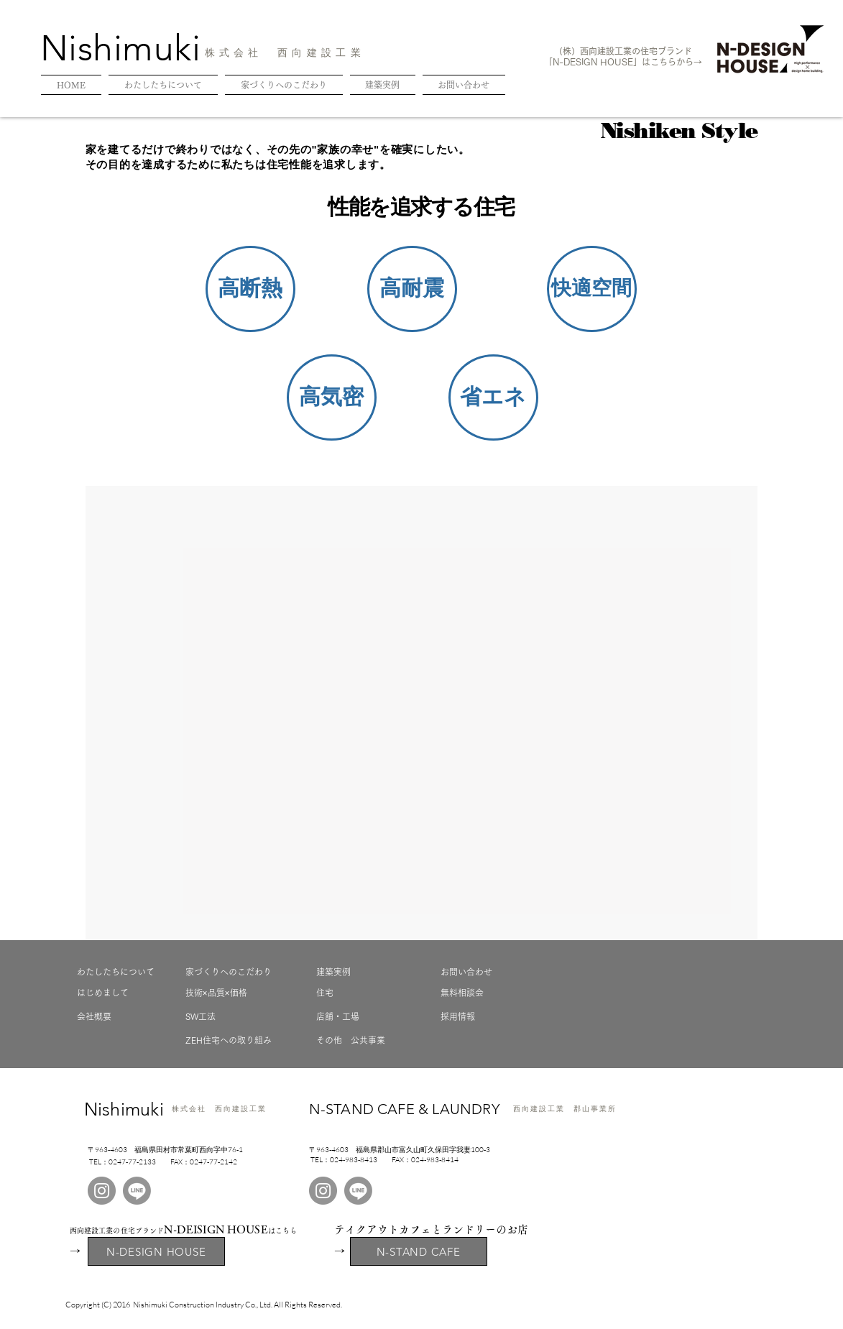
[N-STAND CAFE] (418, 1251)
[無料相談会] (492, 992)
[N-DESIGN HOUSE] (156, 1251)
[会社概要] (128, 1016)
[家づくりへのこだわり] (236, 971)
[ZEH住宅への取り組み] (236, 1040)
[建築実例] (367, 971)
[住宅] (367, 992)
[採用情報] (492, 1016)
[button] (250, 289)
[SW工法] (236, 1016)
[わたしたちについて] (128, 971)
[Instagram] (102, 1191)
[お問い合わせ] (492, 971)
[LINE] (137, 1191)
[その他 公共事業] (367, 1040)
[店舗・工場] (367, 1016)
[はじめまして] (128, 992)
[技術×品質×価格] (236, 992)
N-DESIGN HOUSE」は (601, 62)
